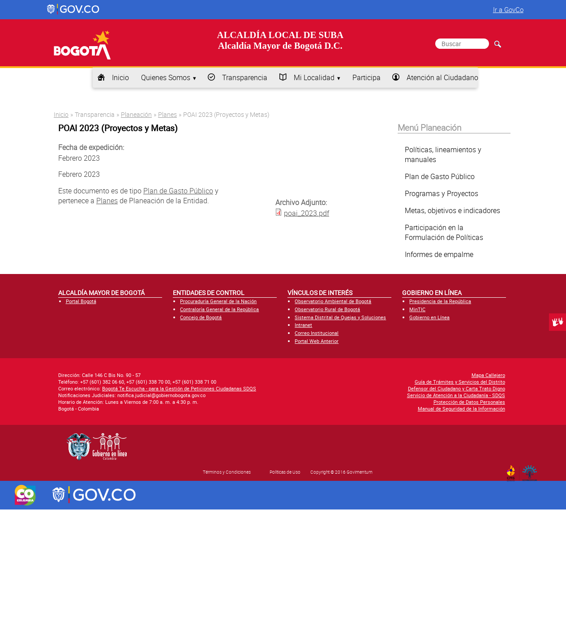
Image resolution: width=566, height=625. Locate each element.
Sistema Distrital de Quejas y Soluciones (340, 317)
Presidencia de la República (440, 301)
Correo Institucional (317, 333)
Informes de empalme (439, 254)
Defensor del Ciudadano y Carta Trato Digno (456, 388)
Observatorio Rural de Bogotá (327, 309)
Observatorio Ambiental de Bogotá (333, 301)
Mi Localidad (314, 77)
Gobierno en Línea (429, 317)
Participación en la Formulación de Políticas (444, 232)
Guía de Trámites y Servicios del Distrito (460, 381)
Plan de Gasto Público (178, 191)
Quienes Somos (165, 77)
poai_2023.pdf (306, 213)
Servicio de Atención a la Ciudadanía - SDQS (456, 395)
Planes (167, 114)
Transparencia (244, 77)
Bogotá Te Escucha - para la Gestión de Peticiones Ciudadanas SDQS (179, 388)
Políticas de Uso (285, 472)
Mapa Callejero (488, 375)
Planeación (136, 114)
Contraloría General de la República (219, 309)
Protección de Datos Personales (469, 401)
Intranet (303, 324)
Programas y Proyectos (441, 193)
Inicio (120, 77)
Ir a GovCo (508, 9)
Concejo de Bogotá (201, 317)
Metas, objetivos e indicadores (452, 210)
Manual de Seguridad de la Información (461, 408)
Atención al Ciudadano (442, 77)
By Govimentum (532, 470)
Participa (366, 77)
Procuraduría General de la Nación (218, 301)
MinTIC (417, 309)
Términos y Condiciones (227, 472)
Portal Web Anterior (317, 341)
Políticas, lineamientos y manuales (443, 154)
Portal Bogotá (81, 301)
